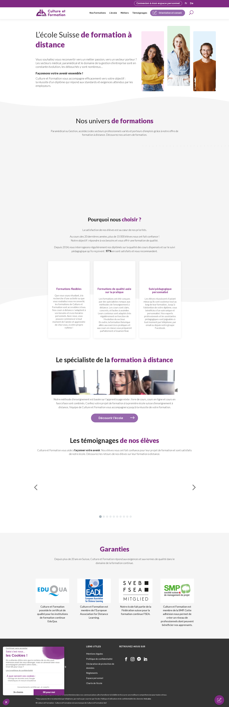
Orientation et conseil (170, 13)
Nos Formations (98, 13)
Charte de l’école (94, 683)
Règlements (92, 673)
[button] (100, 516)
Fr (186, 3)
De (191, 3)
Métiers (125, 13)
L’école (113, 13)
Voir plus (147, 699)
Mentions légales (94, 653)
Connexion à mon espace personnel (158, 3)
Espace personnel (94, 678)
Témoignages (139, 13)
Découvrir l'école (111, 418)
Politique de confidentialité (99, 659)
